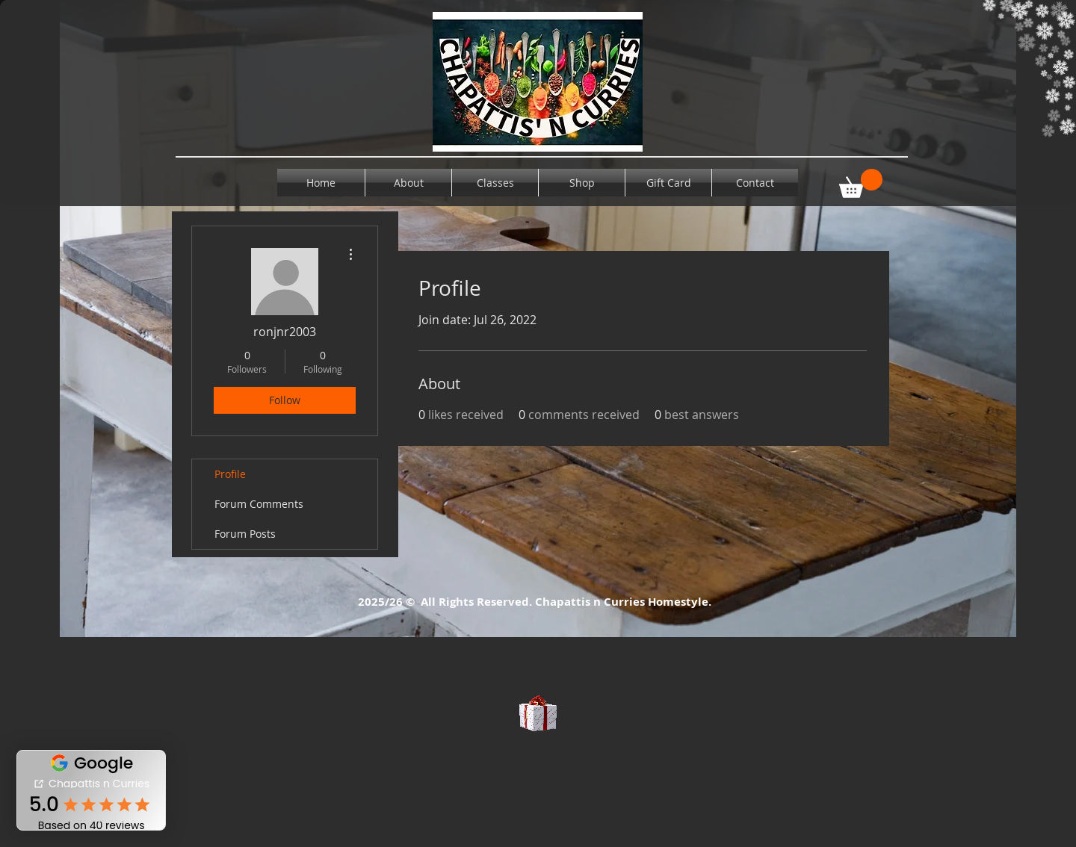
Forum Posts (245, 534)
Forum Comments (258, 504)
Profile (230, 474)
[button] (860, 183)
